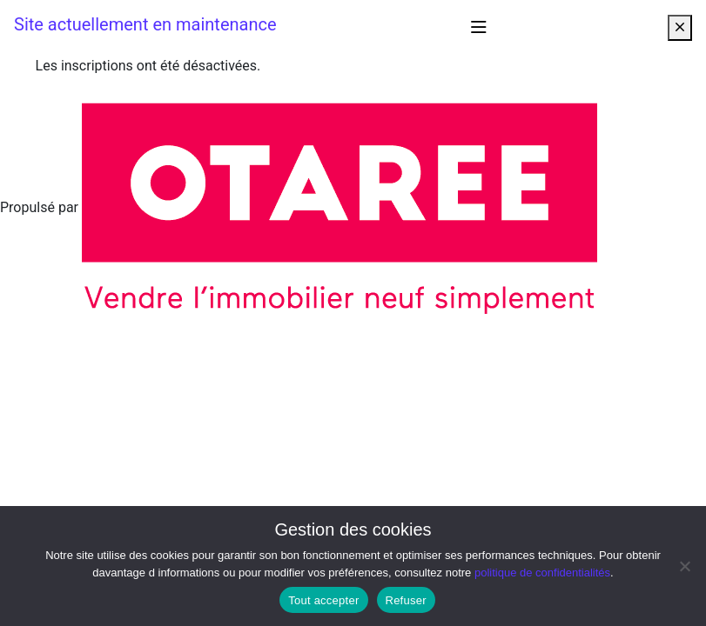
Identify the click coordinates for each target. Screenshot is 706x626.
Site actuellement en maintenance (145, 24)
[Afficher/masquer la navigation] (479, 28)
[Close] (680, 28)
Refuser (406, 600)
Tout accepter (323, 600)
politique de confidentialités (542, 572)
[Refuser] (684, 566)
